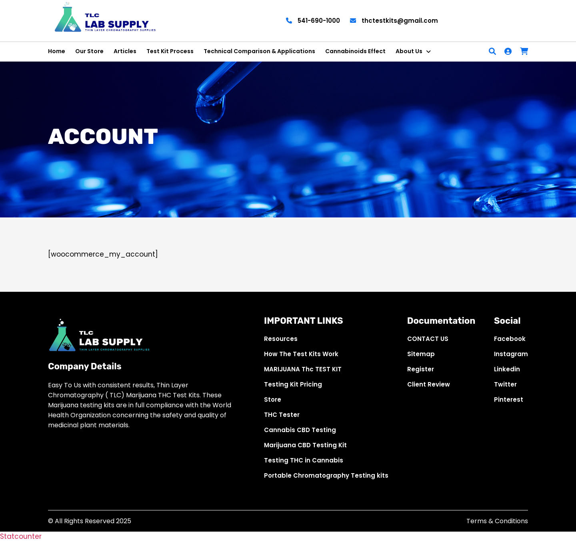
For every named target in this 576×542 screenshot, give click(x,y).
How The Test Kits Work (301, 354)
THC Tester (282, 414)
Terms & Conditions (497, 521)
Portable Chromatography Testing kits (326, 475)
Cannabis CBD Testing (300, 430)
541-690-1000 (313, 20)
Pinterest (508, 399)
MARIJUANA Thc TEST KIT (303, 369)
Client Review (428, 384)
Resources (281, 339)
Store (272, 399)
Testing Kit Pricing (293, 384)
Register (420, 369)
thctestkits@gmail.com (394, 20)
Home (56, 51)
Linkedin (507, 369)
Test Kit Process (170, 51)
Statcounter (21, 536)
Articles (125, 51)
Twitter (505, 384)
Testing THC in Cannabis (303, 460)
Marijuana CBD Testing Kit (305, 445)
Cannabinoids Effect (355, 51)
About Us (409, 51)
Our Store (89, 51)
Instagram (511, 354)
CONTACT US (427, 339)
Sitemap (421, 354)
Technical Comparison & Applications (259, 51)
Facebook (510, 339)
